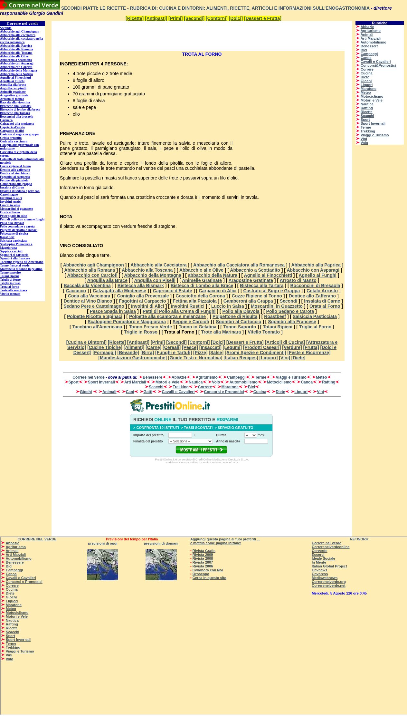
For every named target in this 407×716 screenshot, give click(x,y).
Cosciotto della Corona (200, 295)
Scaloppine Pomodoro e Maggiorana (127, 321)
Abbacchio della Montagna (152, 275)
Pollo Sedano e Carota (290, 311)
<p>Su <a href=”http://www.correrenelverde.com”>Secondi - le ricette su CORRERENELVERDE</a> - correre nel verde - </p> (26, 279)
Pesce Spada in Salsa (113, 311)
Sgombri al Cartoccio (238, 321)
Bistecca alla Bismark (141, 285)
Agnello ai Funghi (317, 275)
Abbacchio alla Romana (89, 270)
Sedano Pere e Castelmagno (93, 306)
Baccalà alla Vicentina (87, 285)
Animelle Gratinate (202, 280)
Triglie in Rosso (140, 331)
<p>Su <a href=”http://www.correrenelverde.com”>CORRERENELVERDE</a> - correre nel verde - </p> (379, 101)
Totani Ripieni (278, 326)
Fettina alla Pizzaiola (195, 301)
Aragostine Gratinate (251, 280)
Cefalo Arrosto (322, 290)
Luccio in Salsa (227, 306)
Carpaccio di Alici (218, 290)
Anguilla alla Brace (107, 280)
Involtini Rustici (187, 306)
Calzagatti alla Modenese (119, 290)
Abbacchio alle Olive (201, 270)
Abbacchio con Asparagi (313, 270)
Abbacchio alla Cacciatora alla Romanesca (239, 264)
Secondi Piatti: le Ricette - (95, 8)
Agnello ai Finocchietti (268, 275)
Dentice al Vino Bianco (88, 301)
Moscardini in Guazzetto (277, 306)
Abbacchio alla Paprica (316, 264)
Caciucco (76, 290)
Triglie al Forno (315, 326)
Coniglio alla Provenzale (143, 295)
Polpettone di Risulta (235, 316)
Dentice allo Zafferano (312, 295)
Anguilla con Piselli (154, 280)
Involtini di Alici (147, 306)
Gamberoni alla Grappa (248, 301)
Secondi (288, 301)
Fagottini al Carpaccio (142, 301)
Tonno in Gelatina (197, 326)
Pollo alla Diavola (240, 311)
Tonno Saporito (239, 326)
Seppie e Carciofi (191, 321)
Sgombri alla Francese (292, 321)
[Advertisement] (133, 35)
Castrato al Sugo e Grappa (271, 290)
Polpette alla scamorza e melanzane (167, 316)
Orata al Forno (324, 306)
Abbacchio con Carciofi (92, 275)
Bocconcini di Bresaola (315, 285)
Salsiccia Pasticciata (315, 316)
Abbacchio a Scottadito (255, 270)
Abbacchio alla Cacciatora (158, 264)
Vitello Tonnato (264, 331)
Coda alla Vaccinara (89, 295)
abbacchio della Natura (212, 275)
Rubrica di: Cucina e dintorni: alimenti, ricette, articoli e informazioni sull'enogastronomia (250, 8)
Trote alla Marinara (221, 331)
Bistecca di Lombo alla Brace (202, 285)
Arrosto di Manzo (297, 280)
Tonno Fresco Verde (150, 326)
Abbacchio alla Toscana (147, 270)
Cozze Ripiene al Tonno (257, 295)
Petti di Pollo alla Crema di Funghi (179, 311)
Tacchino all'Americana (97, 326)
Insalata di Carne (322, 301)
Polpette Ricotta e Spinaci (94, 316)
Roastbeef (275, 316)
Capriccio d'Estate (172, 290)
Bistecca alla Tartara (261, 285)
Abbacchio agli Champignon (93, 264)
